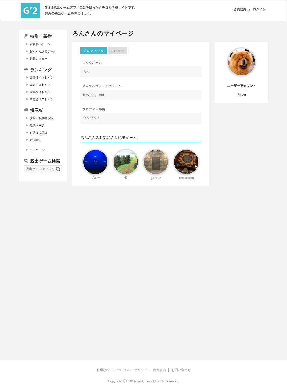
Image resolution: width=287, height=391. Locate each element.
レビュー (117, 50)
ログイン (259, 9)
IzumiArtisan (143, 381)
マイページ (37, 150)
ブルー (95, 178)
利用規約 (102, 370)
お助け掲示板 (38, 132)
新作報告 (35, 140)
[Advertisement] (42, 268)
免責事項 (159, 370)
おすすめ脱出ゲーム (43, 51)
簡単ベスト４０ (40, 92)
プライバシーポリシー (131, 370)
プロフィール (93, 50)
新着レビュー (38, 58)
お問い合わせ (181, 370)
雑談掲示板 (37, 125)
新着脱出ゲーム (40, 44)
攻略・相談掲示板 (41, 118)
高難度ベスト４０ (41, 99)
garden (155, 178)
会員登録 (240, 9)
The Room (186, 178)
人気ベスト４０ (40, 84)
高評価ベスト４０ (41, 77)
